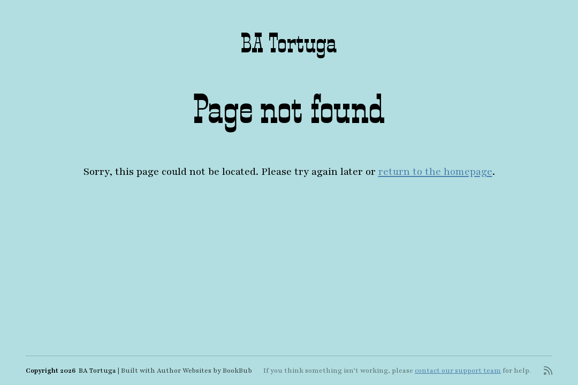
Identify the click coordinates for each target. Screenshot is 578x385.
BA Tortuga (289, 43)
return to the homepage (435, 172)
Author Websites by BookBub (204, 370)
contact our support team (458, 370)
